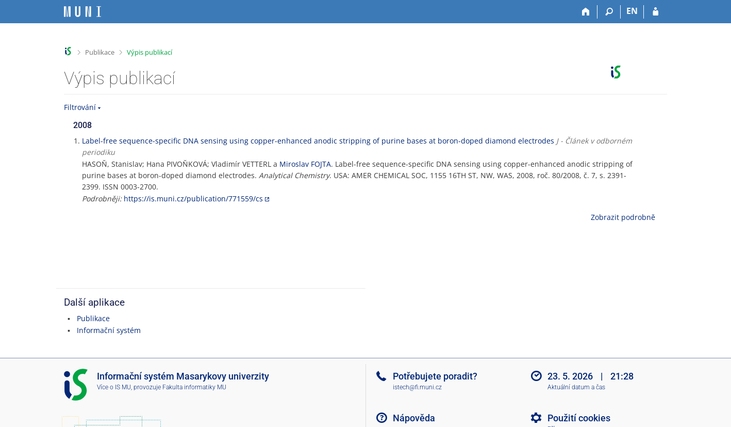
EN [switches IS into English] (632, 11)
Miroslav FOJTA (305, 164)
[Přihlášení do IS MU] (655, 12)
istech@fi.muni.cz (417, 387)
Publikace (99, 52)
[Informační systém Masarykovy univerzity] (82, 11)
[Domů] (585, 12)
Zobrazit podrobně (623, 217)
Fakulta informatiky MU (194, 387)
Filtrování (80, 107)
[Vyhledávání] (609, 12)
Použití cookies (578, 418)
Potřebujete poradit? (435, 376)
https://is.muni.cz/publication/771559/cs (193, 198)
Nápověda (414, 418)
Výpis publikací (149, 52)
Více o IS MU (114, 387)
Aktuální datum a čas (576, 387)
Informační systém (109, 330)
